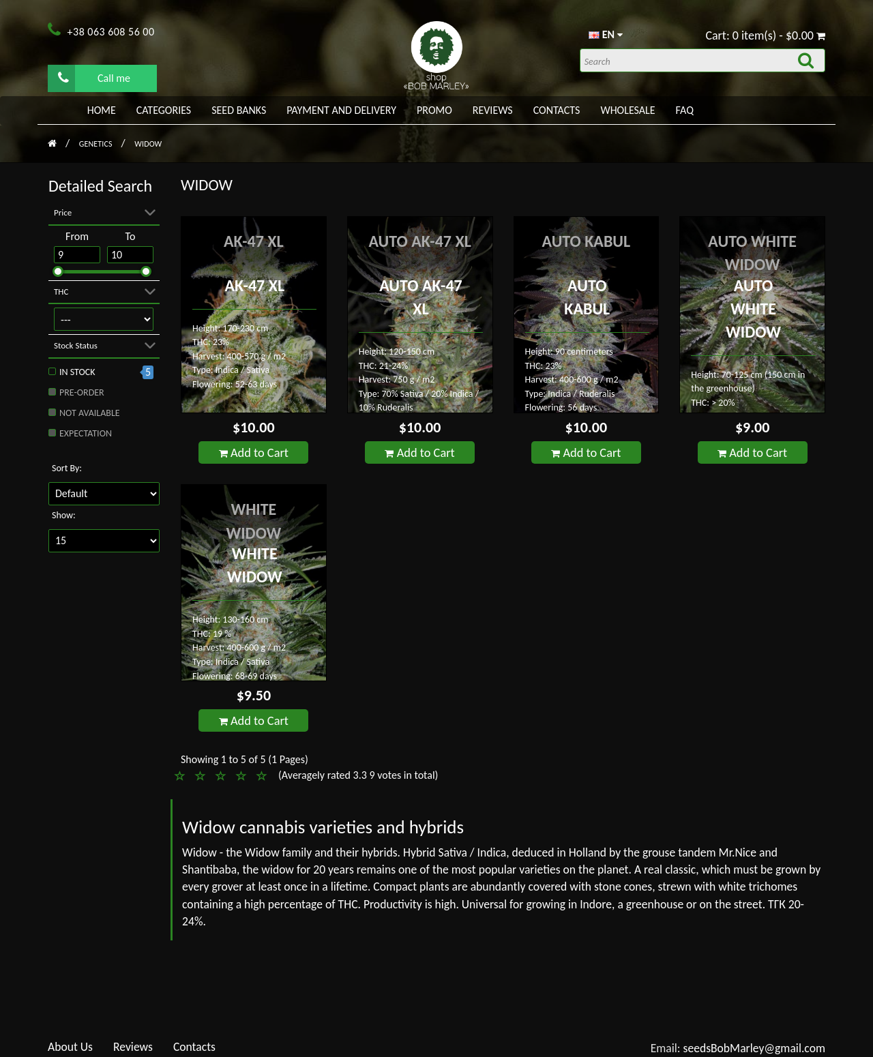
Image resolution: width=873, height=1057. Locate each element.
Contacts (556, 110)
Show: (64, 515)
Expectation (85, 433)
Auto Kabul (586, 241)
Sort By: (67, 468)
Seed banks (238, 110)
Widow (148, 144)
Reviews (493, 110)
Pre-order (81, 392)
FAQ (685, 110)
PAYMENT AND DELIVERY (341, 110)
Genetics (97, 144)
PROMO (434, 110)
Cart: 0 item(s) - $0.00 (765, 35)
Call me (94, 78)
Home (101, 110)
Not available (89, 413)
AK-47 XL (254, 241)
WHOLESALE (627, 110)
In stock (77, 372)
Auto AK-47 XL (419, 241)
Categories (163, 110)
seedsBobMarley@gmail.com (754, 1048)
